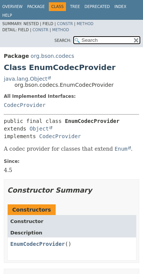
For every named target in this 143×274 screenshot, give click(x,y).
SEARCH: (63, 40)
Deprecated (97, 7)
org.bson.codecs (52, 56)
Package (36, 7)
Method (85, 24)
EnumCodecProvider (37, 244)
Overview (12, 7)
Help (7, 15)
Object (39, 129)
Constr (65, 24)
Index (120, 7)
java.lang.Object (25, 79)
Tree (75, 7)
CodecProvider (25, 105)
